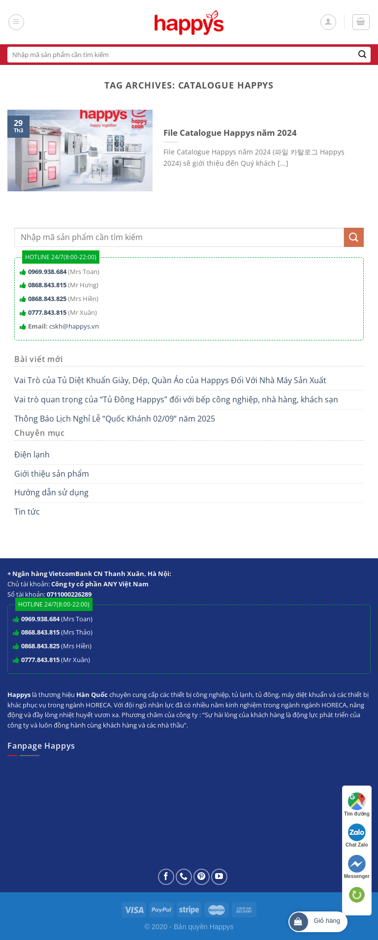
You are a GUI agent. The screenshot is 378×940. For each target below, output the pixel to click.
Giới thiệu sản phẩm (51, 473)
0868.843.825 (47, 298)
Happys (222, 927)
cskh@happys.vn (74, 326)
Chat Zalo (357, 835)
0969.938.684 (47, 271)
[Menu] (16, 22)
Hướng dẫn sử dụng (51, 492)
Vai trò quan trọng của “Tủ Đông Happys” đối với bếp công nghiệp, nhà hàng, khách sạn (176, 399)
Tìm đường (357, 804)
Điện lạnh (32, 454)
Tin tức (27, 511)
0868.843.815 (47, 284)
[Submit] (362, 54)
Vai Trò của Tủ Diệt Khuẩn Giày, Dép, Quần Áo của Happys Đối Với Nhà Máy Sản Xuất (170, 380)
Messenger (357, 867)
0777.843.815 (47, 312)
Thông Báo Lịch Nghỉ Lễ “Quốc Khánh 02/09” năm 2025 (114, 418)
